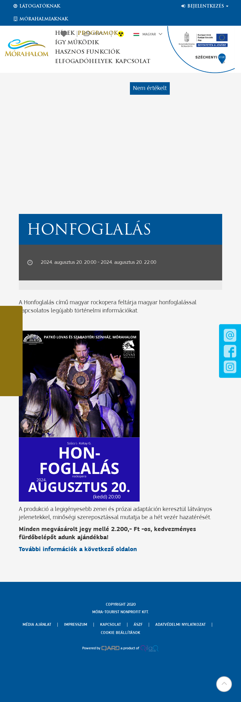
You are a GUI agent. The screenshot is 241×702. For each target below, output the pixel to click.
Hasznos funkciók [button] (87, 52)
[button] (224, 685)
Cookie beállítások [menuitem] (120, 633)
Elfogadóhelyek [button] (83, 61)
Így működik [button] (77, 42)
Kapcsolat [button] (132, 61)
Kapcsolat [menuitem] (110, 625)
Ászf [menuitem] (138, 625)
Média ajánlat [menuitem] (37, 625)
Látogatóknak (36, 6)
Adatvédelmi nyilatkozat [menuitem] (180, 625)
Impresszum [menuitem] (75, 625)
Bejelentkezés (204, 6)
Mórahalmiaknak (40, 19)
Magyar (148, 34)
